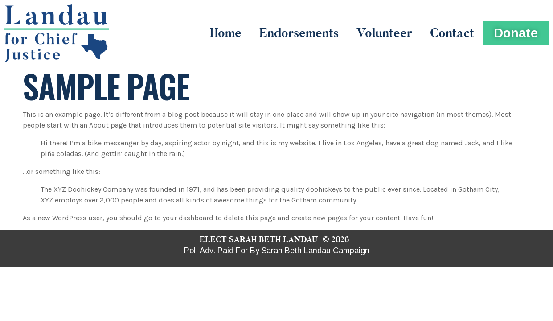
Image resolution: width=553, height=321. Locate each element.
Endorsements (299, 33)
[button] (516, 33)
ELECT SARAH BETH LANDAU (259, 239)
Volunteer (384, 33)
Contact (452, 33)
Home (226, 33)
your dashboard (188, 218)
